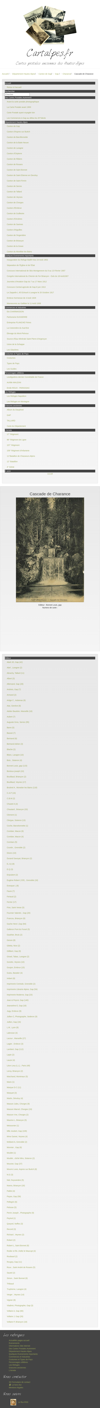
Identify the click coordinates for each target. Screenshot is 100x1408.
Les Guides (12, 369)
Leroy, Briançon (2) (15, 1071)
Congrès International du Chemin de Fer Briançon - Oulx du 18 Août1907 (37, 276)
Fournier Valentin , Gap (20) (18, 913)
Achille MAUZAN (14, 382)
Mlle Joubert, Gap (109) (17, 1131)
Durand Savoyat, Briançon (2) (19, 858)
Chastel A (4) (12, 804)
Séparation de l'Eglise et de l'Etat (21, 265)
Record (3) (11, 1229)
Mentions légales (16, 1387)
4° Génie (10, 467)
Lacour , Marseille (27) (16, 1038)
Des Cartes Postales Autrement (22, 1348)
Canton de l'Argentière (16, 235)
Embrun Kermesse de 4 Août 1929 (21, 298)
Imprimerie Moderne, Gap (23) (19, 995)
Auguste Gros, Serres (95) (18, 722)
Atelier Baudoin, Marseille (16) (19, 711)
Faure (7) (11, 891)
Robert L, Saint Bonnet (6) (18, 1245)
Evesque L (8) (13, 886)
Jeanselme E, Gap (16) (16, 1006)
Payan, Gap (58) (14, 1196)
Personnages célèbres (18, 1362)
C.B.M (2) (11, 798)
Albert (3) (11, 678)
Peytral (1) (11, 1218)
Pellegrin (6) (12, 1202)
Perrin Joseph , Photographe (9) (20, 1213)
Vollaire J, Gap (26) (15, 1316)
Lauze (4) (11, 1060)
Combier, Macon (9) (15, 831)
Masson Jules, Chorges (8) (18, 1104)
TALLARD (11, 421)
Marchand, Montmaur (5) (17, 1076)
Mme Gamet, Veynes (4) (17, 1136)
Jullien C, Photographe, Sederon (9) (22, 1016)
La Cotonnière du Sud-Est (18, 328)
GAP (9, 415)
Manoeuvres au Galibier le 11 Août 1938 (24, 303)
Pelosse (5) (12, 1207)
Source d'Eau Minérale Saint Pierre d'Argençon (27, 339)
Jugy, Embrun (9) (14, 1011)
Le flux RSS (18, 1402)
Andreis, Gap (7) (14, 689)
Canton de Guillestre (15, 213)
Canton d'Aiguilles (14, 230)
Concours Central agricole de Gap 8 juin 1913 (26, 287)
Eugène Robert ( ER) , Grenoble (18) (22, 880)
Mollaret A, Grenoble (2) (17, 1142)
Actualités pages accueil (19, 1340)
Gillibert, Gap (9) (14, 951)
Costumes (11, 358)
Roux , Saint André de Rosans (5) (21, 1267)
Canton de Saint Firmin (16, 181)
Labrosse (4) (12, 1033)
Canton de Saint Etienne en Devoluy (22, 175)
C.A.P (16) (11, 793)
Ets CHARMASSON (15, 311)
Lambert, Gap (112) (15, 1049)
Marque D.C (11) (14, 1087)
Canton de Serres (14, 186)
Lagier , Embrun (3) (15, 1044)
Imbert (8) (11, 978)
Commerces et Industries (19, 1357)
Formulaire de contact (19, 1382)
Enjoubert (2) (12, 875)
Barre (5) (10, 727)
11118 (50, 474)
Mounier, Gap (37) (14, 1164)
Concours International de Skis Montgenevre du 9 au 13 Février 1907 (36, 271)
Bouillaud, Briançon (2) (16, 777)
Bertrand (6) (12, 738)
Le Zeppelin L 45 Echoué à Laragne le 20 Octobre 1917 (30, 292)
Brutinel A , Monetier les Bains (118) (22, 787)
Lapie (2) (10, 1055)
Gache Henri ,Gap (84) (16, 924)
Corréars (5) (12, 842)
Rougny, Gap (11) (14, 1262)
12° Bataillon (12, 461)
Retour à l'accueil (14, 87)
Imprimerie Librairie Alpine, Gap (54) (22, 989)
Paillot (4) (11, 1191)
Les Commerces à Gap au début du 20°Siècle (26, 118)
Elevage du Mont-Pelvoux (18, 333)
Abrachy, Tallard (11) (15, 673)
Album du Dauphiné (15, 410)
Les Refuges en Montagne (18, 401)
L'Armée (12, 1370)
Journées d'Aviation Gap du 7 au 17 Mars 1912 (27, 282)
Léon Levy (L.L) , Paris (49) (18, 1066)
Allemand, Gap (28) (15, 684)
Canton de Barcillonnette (17, 137)
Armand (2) (11, 695)
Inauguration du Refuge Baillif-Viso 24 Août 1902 (27, 260)
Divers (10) (11, 853)
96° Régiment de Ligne (16, 440)
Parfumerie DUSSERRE (17, 317)
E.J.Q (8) (10, 864)
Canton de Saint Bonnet (17, 170)
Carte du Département (16, 426)
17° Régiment (12, 434)
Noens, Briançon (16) (16, 1185)
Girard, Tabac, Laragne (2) (18, 956)
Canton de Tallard (14, 192)
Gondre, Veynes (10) (15, 962)
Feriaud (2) (11, 897)
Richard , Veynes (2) (15, 1235)
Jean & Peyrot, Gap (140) (18, 1000)
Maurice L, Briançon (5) (17, 1120)
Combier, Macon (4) (15, 837)
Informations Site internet (19, 1346)
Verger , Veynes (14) (15, 1295)
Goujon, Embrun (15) (16, 967)
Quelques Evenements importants (23, 1354)
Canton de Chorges (15, 202)
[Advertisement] (50, 629)
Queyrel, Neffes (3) (15, 1224)
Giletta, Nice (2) (13, 946)
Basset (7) (11, 733)
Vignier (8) (11, 1300)
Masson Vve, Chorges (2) (18, 1115)
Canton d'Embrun (14, 208)
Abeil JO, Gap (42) (15, 662)
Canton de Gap (44, 74)
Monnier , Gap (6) (14, 1147)
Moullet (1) (11, 1153)
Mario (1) (10, 1082)
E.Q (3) (10, 869)
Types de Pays (13, 363)
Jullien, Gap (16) (14, 1022)
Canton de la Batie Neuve (18, 142)
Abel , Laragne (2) (14, 668)
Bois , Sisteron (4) (14, 760)
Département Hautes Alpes (23, 74)
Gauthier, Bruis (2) (14, 935)
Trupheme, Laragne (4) (16, 1289)
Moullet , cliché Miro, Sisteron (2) (21, 1158)
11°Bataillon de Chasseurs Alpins (21, 456)
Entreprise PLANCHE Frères (19, 322)
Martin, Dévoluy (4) (15, 1098)
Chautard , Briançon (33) (17, 809)
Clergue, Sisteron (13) (16, 820)
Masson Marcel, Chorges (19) (19, 1109)
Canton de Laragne (15, 148)
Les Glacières (13, 350)
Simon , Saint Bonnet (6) (17, 1278)
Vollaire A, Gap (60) (15, 1311)
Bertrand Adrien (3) (15, 744)
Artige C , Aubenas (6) (16, 700)
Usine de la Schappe (15, 344)
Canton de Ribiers (14, 159)
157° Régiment (13, 445)
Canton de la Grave (15, 246)
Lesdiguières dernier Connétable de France (25, 377)
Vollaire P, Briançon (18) (17, 1322)
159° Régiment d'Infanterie (18, 451)
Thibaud (10, 1284)
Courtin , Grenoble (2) (16, 847)
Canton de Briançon (15, 241)
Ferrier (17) (11, 902)
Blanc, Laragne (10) (15, 755)
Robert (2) (11, 1240)
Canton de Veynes (14, 197)
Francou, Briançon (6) (16, 918)
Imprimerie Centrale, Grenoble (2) (21, 984)
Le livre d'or (15, 1385)
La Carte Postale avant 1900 (19, 107)
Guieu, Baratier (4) (15, 973)
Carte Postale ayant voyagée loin (21, 112)
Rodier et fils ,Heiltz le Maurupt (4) (21, 1251)
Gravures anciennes (17, 1368)
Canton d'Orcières (14, 219)
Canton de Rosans (15, 164)
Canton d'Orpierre (14, 153)
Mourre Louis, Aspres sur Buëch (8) (22, 1169)
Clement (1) (12, 815)
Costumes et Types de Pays (21, 1359)
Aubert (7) (11, 717)
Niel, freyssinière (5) (15, 1180)
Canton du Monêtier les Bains (19, 252)
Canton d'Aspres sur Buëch (18, 132)
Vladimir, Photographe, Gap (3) (20, 1305)
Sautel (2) (11, 1273)
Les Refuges (14, 1365)
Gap (57, 74)
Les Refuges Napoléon (16, 396)
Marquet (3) (12, 1093)
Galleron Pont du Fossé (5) (18, 929)
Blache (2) (11, 749)
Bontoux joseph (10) (15, 771)
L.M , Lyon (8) (13, 1027)
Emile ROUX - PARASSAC (18, 388)
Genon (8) (11, 940)
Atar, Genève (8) (14, 706)
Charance (67, 74)
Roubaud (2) (12, 1256)
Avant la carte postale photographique (23, 102)
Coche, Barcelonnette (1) (17, 826)
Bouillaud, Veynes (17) (16, 782)
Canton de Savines (15, 224)
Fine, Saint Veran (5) (15, 907)
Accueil (5, 74)
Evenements (14, 1343)
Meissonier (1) (13, 1125)
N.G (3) (10, 1175)
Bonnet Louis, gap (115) (17, 766)
